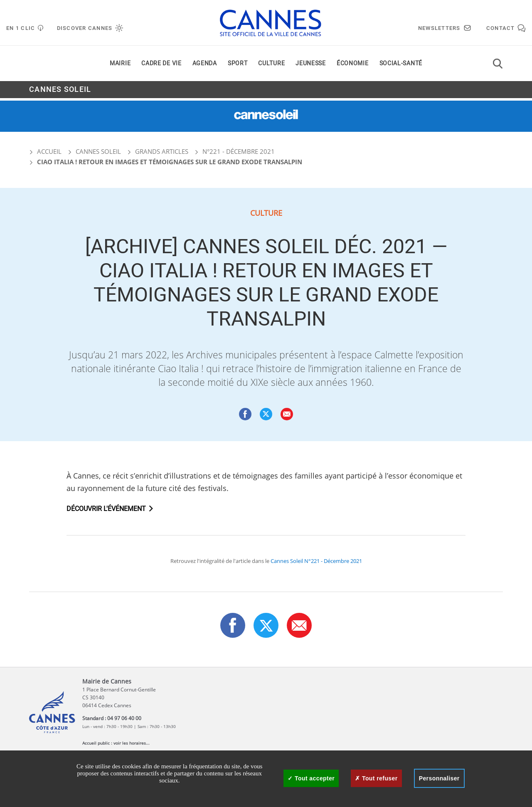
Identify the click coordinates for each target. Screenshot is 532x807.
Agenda (204, 66)
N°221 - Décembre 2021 (238, 151)
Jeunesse (311, 66)
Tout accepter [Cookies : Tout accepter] (311, 778)
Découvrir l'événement (106, 509)
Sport (238, 66)
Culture (271, 66)
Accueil (45, 151)
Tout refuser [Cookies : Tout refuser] (376, 778)
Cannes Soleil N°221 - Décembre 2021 (316, 561)
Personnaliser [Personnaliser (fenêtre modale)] (439, 778)
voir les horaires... (131, 743)
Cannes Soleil (60, 92)
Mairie (120, 66)
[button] (287, 414)
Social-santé (400, 66)
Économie (353, 66)
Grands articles (161, 151)
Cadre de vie (161, 66)
